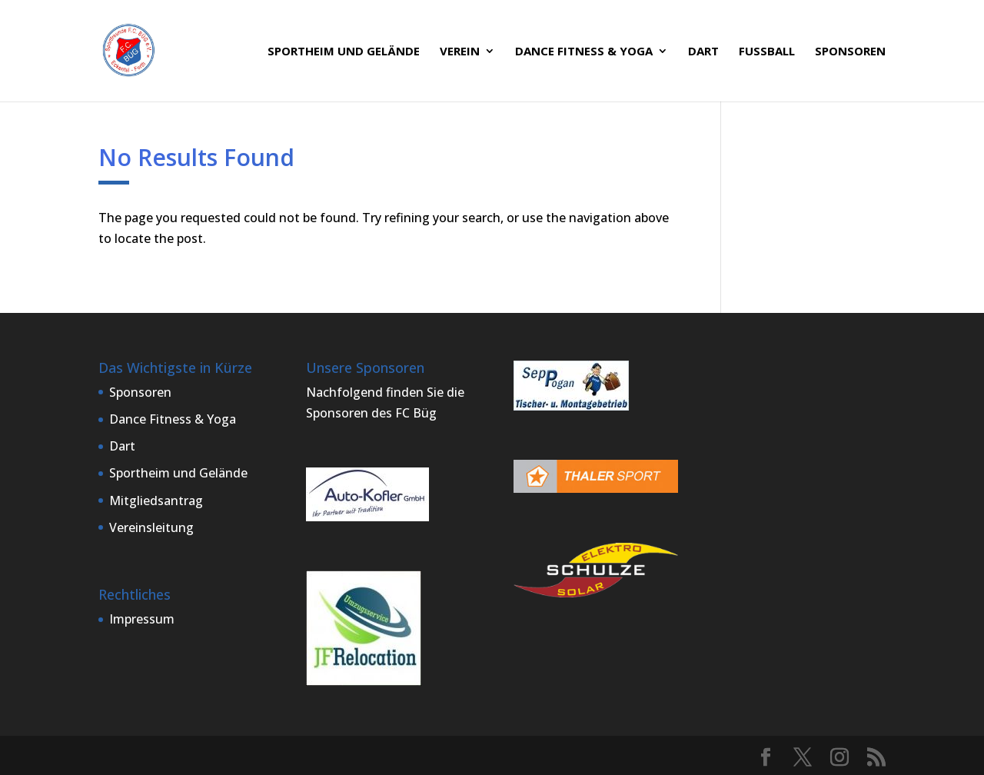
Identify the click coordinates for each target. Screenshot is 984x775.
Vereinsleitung (151, 527)
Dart (703, 51)
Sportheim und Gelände (344, 51)
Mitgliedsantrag (156, 500)
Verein (460, 51)
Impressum (142, 618)
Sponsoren (850, 51)
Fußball (767, 51)
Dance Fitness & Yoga (584, 51)
